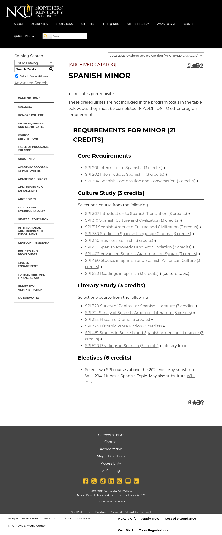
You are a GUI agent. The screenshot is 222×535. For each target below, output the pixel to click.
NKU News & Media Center (27, 525)
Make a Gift (127, 518)
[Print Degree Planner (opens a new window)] (188, 66)
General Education (33, 219)
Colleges (25, 106)
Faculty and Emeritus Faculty (31, 209)
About (18, 24)
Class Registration (153, 530)
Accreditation (111, 449)
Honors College (31, 115)
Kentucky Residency (34, 242)
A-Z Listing (111, 470)
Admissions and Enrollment (30, 189)
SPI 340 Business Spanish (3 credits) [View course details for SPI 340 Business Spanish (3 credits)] (119, 240)
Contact (111, 442)
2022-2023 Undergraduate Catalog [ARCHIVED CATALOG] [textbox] (154, 55)
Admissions (64, 24)
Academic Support (32, 179)
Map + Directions (111, 456)
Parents (49, 518)
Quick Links (24, 36)
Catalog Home (29, 98)
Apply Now (150, 518)
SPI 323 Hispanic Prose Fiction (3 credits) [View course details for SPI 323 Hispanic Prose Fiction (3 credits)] (123, 326)
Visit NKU (125, 530)
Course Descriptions (28, 137)
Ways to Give (166, 24)
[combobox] (156, 55)
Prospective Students (23, 518)
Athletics (88, 24)
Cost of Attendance (180, 518)
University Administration (30, 288)
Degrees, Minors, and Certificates (31, 125)
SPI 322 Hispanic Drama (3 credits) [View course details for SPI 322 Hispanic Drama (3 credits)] (117, 319)
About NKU (26, 159)
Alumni (65, 518)
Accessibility (111, 463)
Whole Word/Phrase (34, 76)
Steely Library (138, 24)
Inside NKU (84, 518)
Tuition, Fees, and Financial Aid (31, 276)
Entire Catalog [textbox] (27, 63)
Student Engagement (28, 264)
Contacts (191, 24)
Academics (39, 24)
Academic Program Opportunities (33, 169)
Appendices (27, 199)
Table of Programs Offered (33, 148)
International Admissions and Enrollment (30, 231)
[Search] (47, 36)
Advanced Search (31, 83)
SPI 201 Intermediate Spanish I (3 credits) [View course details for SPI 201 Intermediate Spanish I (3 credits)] (123, 167)
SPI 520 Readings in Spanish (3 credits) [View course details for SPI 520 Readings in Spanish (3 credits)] (122, 273)
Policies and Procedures (28, 252)
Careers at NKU (111, 435)
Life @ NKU (111, 24)
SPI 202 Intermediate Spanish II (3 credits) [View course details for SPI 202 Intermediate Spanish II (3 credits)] (124, 174)
